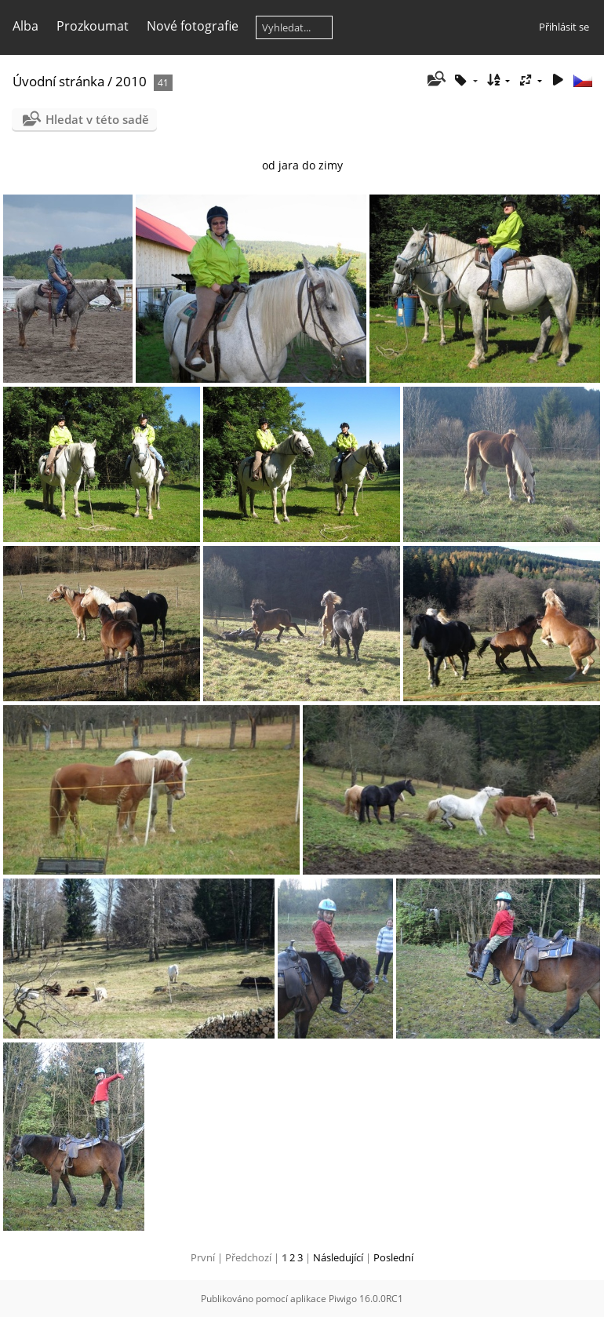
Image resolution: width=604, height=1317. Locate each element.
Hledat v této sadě (97, 119)
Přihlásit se (564, 27)
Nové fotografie (192, 26)
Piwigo (343, 1298)
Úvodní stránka (58, 81)
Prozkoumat (92, 26)
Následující (338, 1257)
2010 (132, 81)
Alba (25, 26)
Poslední (393, 1257)
